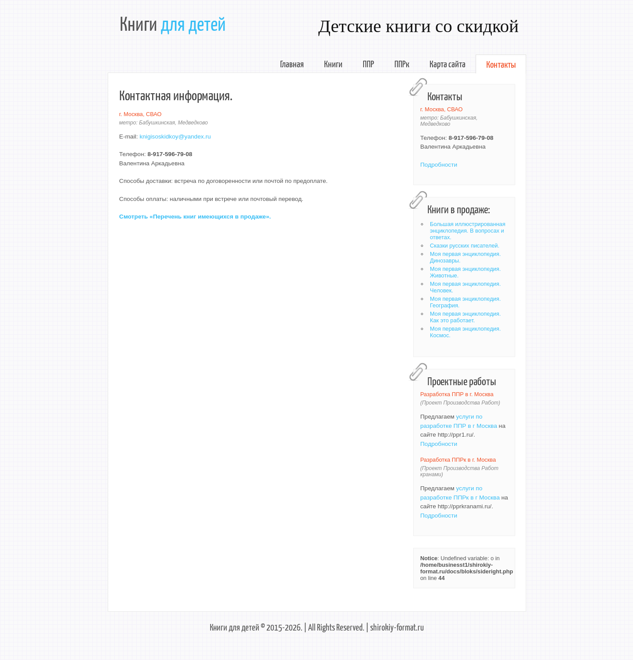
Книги (333, 63)
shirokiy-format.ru (397, 626)
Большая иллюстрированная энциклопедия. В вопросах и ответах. (468, 231)
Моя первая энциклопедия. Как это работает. (465, 317)
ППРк (401, 63)
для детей (193, 23)
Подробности (438, 164)
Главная (292, 63)
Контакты (501, 63)
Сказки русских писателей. (464, 245)
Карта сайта (447, 63)
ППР (368, 63)
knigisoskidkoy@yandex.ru (175, 136)
